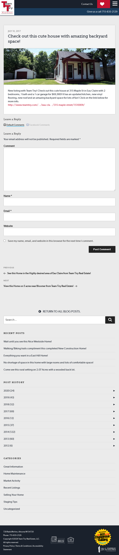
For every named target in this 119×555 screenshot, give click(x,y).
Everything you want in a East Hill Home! (26, 355)
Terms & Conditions (24, 546)
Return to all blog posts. (60, 311)
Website (8, 226)
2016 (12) (9, 418)
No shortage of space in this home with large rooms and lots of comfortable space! (48, 362)
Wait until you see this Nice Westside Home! (28, 341)
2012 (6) (8, 445)
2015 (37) (9, 425)
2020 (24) (9, 390)
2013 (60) (9, 438)
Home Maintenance (14, 473)
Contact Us (68, 3)
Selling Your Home (14, 494)
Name (8, 195)
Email (7, 210)
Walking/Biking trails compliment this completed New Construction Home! (45, 348)
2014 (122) (9, 431)
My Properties (96, 3)
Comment (9, 145)
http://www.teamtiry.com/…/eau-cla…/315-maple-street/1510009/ (46, 104)
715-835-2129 (102, 11)
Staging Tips (10, 501)
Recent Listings (12, 487)
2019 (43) (9, 397)
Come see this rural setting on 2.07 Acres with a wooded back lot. (39, 369)
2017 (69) (9, 411)
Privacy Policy (9, 546)
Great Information (13, 466)
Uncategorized (12, 508)
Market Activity (12, 480)
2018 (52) (9, 404)
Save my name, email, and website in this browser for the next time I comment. (51, 240)
